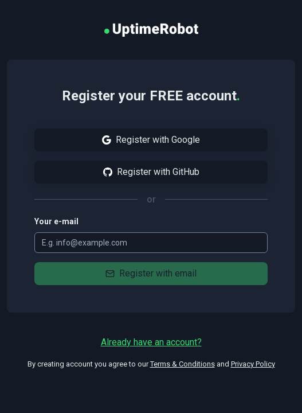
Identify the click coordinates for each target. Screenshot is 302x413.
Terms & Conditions (182, 364)
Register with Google (151, 139)
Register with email (151, 273)
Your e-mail (56, 221)
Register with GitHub (151, 171)
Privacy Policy (253, 364)
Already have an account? (151, 342)
